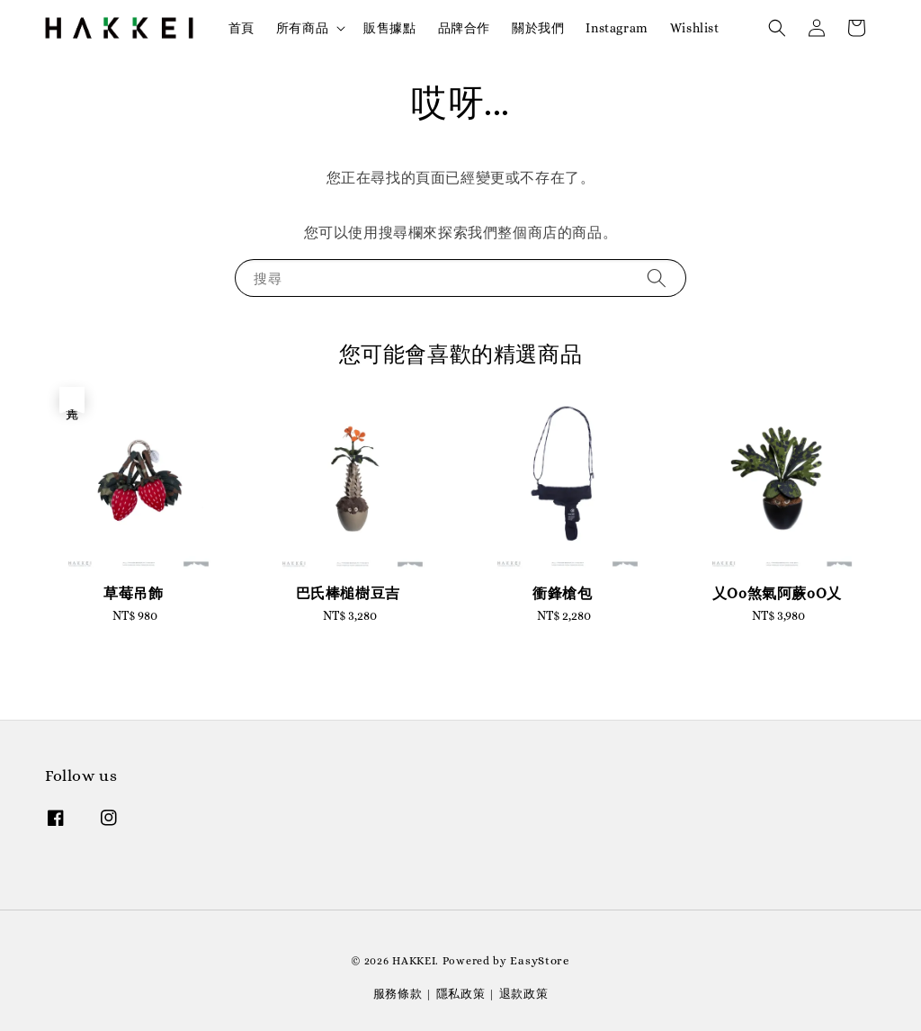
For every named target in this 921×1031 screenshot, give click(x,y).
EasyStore (539, 960)
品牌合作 (464, 28)
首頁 (241, 28)
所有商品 (302, 28)
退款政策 (524, 993)
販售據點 (389, 28)
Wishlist (695, 28)
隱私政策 (461, 993)
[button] (777, 28)
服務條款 (398, 993)
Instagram (617, 28)
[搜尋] (656, 277)
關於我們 (538, 28)
